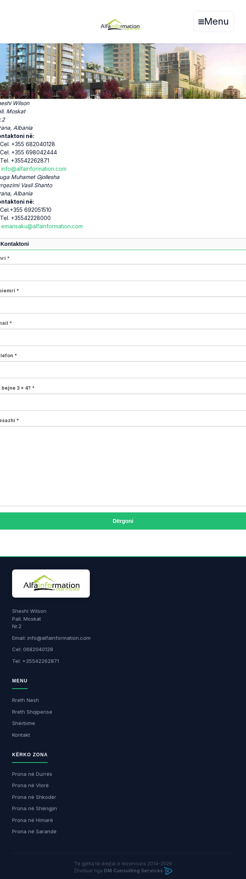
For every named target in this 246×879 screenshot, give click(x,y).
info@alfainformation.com (33, 168)
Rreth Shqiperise (32, 712)
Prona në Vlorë (30, 785)
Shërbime (23, 723)
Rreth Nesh (25, 700)
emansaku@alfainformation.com (42, 226)
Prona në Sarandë (34, 831)
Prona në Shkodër (34, 797)
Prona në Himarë (32, 820)
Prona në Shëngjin (34, 808)
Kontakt (21, 735)
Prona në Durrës (32, 774)
